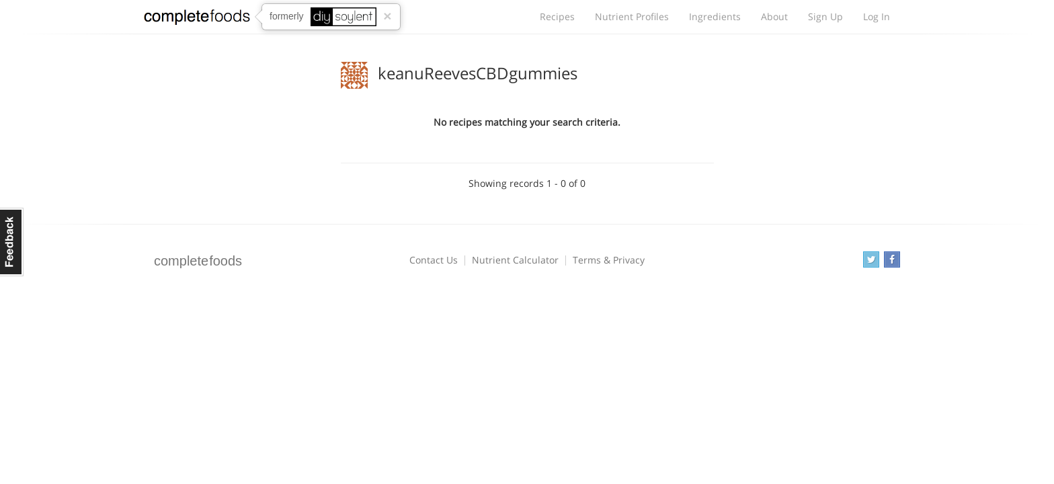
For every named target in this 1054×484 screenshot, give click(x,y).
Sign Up (825, 16)
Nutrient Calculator (515, 259)
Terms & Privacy (609, 259)
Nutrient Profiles (632, 16)
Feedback (12, 242)
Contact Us (433, 259)
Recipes (557, 16)
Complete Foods (197, 19)
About (774, 16)
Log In (876, 16)
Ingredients (715, 16)
